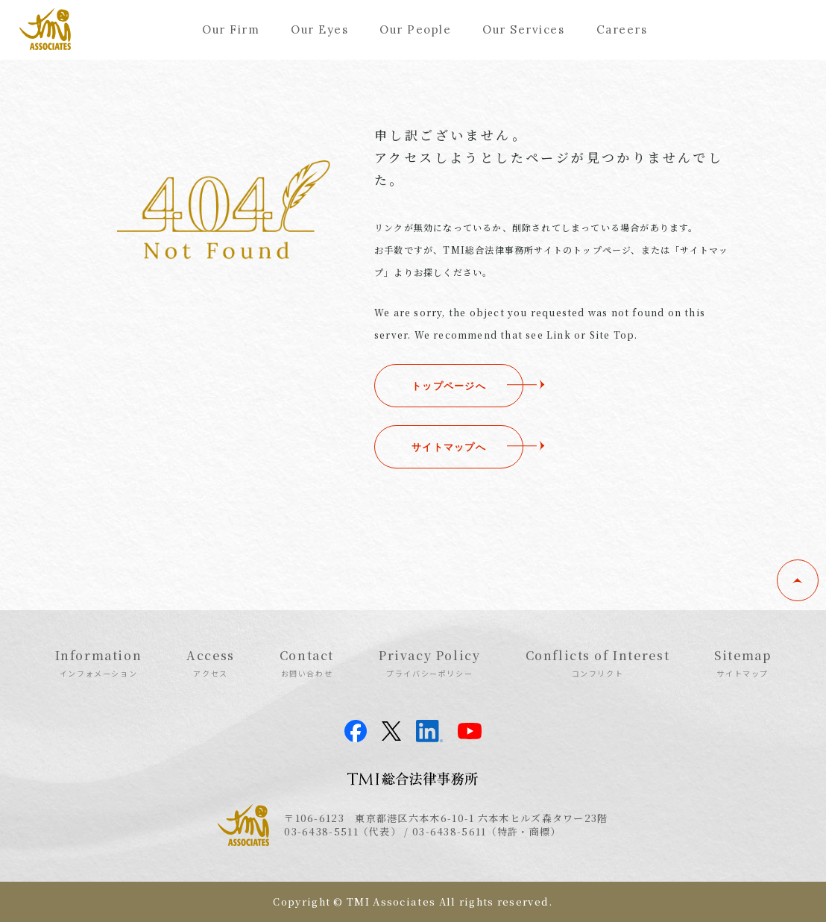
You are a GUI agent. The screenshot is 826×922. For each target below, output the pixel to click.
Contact (307, 662)
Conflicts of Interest (598, 662)
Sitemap (742, 662)
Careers (622, 29)
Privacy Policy (429, 662)
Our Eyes (319, 29)
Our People (415, 29)
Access (210, 662)
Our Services (523, 29)
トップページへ (449, 385)
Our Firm (230, 29)
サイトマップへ (449, 447)
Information (98, 662)
